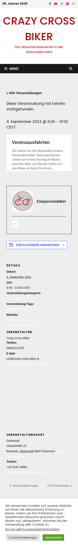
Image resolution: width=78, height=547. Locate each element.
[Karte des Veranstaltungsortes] (39, 420)
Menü (11, 68)
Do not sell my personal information (32, 529)
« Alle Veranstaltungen (24, 93)
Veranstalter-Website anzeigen (26, 385)
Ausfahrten (13, 320)
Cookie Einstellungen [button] (23, 538)
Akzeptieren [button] (53, 538)
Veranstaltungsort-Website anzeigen (29, 493)
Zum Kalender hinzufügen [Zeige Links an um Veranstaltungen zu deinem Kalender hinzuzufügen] (37, 266)
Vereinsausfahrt (16, 330)
